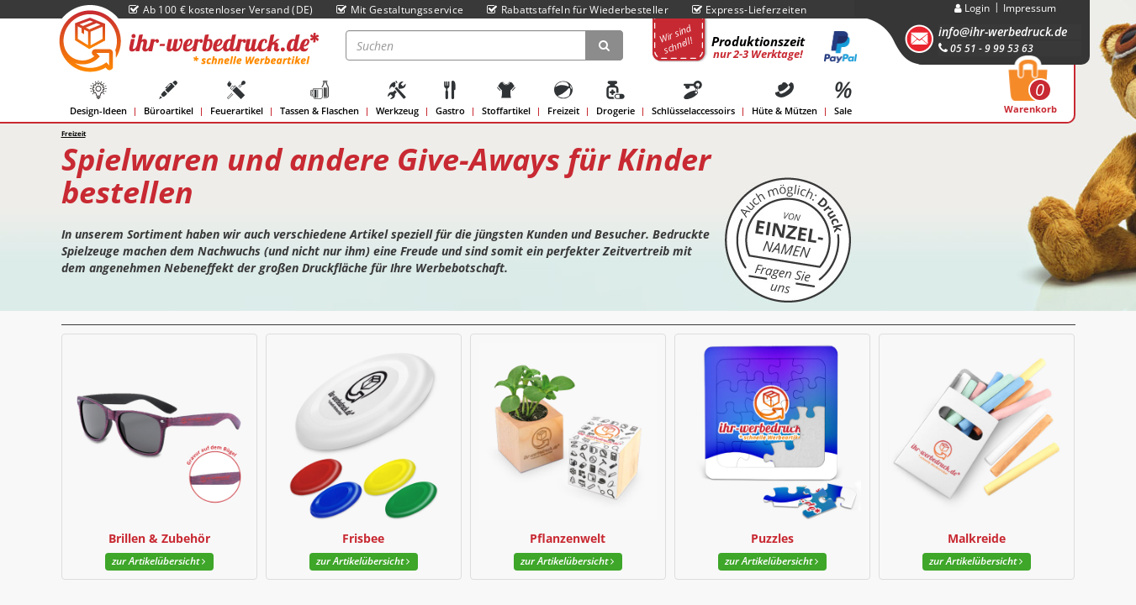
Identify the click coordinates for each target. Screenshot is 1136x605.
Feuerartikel (236, 99)
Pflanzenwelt (567, 538)
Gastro (450, 99)
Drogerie (615, 99)
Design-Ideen (98, 99)
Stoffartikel (506, 99)
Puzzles (772, 538)
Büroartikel (168, 99)
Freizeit (563, 99)
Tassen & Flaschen (319, 99)
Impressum (1029, 8)
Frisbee (363, 538)
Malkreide (977, 538)
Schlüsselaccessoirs (693, 99)
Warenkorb (1030, 91)
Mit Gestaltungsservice (399, 10)
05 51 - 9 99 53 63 (985, 48)
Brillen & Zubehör (159, 538)
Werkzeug (397, 99)
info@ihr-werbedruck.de (1002, 31)
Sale (843, 99)
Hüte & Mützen (784, 99)
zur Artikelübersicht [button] (158, 561)
